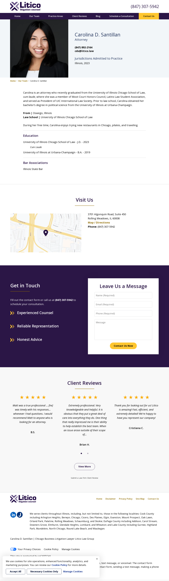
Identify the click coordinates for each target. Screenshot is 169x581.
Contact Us (148, 16)
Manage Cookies (71, 549)
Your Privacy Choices (25, 549)
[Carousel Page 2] (88, 453)
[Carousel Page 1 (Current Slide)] (81, 453)
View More (84, 466)
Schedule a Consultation (121, 16)
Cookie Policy (51, 549)
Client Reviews (79, 16)
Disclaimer (111, 498)
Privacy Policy (126, 498)
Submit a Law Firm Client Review (84, 478)
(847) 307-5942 (145, 6)
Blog (98, 16)
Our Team (34, 16)
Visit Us (84, 199)
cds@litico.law (84, 51)
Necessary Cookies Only (44, 571)
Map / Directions (99, 222)
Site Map (140, 498)
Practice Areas (55, 16)
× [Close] (97, 558)
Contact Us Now (123, 345)
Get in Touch (25, 285)
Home (17, 16)
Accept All (15, 571)
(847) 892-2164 (83, 47)
